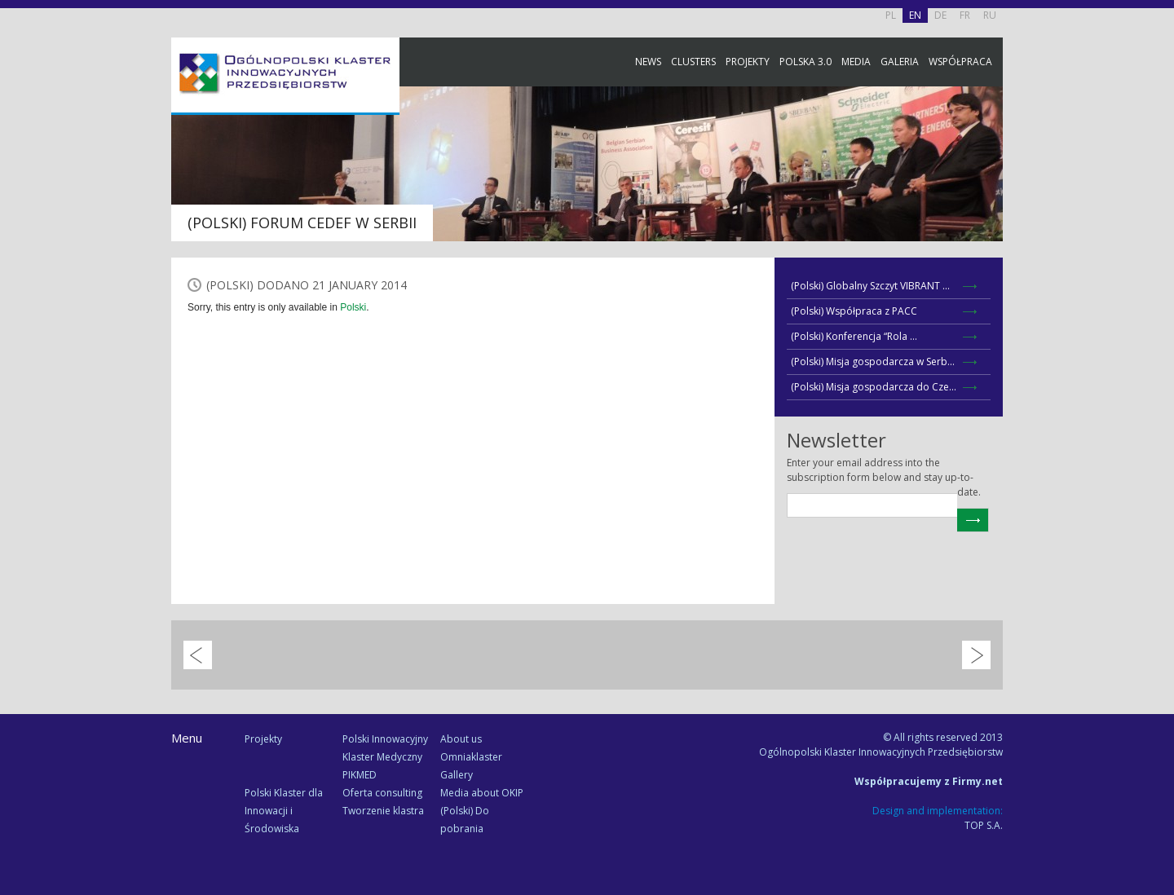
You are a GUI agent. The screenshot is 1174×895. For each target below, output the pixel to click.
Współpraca (960, 61)
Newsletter (1157, 304)
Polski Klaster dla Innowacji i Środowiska (284, 810)
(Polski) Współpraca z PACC (854, 311)
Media (856, 61)
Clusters (693, 61)
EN (915, 15)
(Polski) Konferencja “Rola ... (854, 336)
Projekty (748, 61)
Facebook (1157, 181)
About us (461, 739)
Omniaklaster (471, 757)
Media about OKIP (481, 793)
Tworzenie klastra (383, 811)
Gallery (456, 775)
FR (965, 15)
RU (989, 15)
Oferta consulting (382, 793)
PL (890, 15)
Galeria (899, 61)
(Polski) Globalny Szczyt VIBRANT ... (870, 286)
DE (940, 15)
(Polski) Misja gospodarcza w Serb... (873, 361)
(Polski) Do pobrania (464, 819)
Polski (353, 307)
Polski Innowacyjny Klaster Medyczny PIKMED (385, 757)
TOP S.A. (983, 825)
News (648, 61)
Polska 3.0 (805, 61)
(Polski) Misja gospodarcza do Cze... (873, 387)
